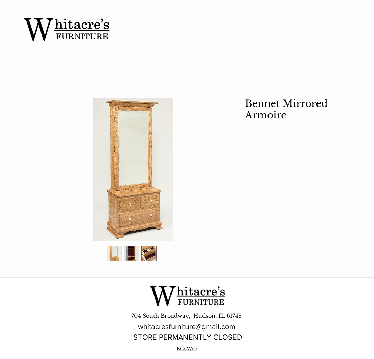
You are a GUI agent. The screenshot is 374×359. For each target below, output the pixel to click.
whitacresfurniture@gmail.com (186, 326)
